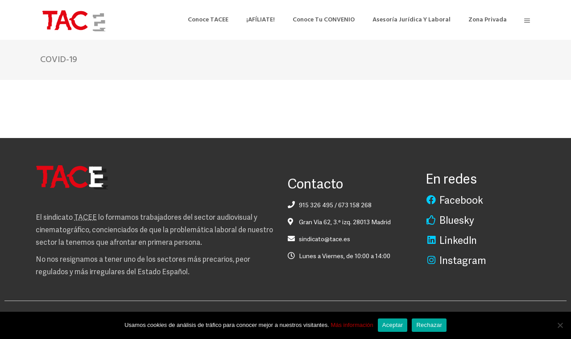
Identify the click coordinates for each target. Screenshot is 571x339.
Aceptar (392, 325)
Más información (352, 325)
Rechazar (429, 325)
